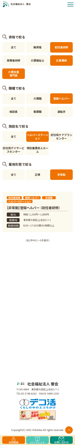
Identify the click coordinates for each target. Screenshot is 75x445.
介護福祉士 (37, 60)
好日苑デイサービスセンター (13, 149)
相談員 (13, 112)
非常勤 (61, 174)
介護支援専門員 (13, 73)
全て (13, 47)
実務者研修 (13, 60)
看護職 (37, 112)
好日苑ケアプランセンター (61, 136)
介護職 (37, 98)
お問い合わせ (61, 440)
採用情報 (13, 440)
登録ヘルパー (61, 98)
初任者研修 (61, 47)
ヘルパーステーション (37, 136)
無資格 (37, 47)
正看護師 (61, 60)
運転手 (61, 112)
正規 (37, 174)
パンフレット (37, 440)
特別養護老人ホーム (37, 149)
